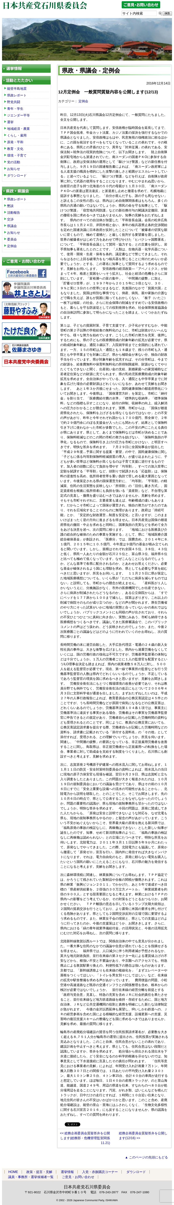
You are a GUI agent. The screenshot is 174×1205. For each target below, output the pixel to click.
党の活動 (13, 162)
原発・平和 (15, 142)
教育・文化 (15, 148)
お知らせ (13, 169)
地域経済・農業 (18, 128)
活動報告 (13, 212)
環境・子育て (17, 155)
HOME (13, 1172)
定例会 (83, 101)
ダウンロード (17, 175)
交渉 (10, 219)
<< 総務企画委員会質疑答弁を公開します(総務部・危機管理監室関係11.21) (85, 1138)
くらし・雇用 (17, 135)
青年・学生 (15, 108)
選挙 (10, 122)
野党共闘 (13, 102)
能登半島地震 (17, 88)
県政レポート (17, 95)
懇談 (10, 206)
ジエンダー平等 (18, 115)
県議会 (12, 226)
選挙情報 (67, 1172)
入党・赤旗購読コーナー (100, 1172)
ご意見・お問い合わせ (78, 1177)
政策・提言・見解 (39, 1172)
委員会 (12, 239)
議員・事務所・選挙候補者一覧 (31, 1177)
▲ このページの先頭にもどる (146, 1157)
